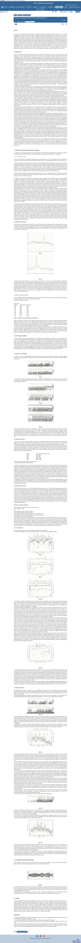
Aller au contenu (7, 0)
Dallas (65, 7)
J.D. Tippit (28, 7)
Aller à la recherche (14, 0)
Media (42, 9)
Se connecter (4, 11)
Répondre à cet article (22, 931)
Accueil (4, 7)
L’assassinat (11, 7)
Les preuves (59, 7)
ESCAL (77, 941)
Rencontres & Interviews (74, 7)
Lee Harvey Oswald (20, 7)
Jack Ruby (34, 7)
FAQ (37, 9)
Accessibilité (2, 0)
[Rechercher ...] (65, 11)
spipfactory (78, 942)
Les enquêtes (42, 7)
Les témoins (51, 7)
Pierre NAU (64, 20)
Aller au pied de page (21, 0)
